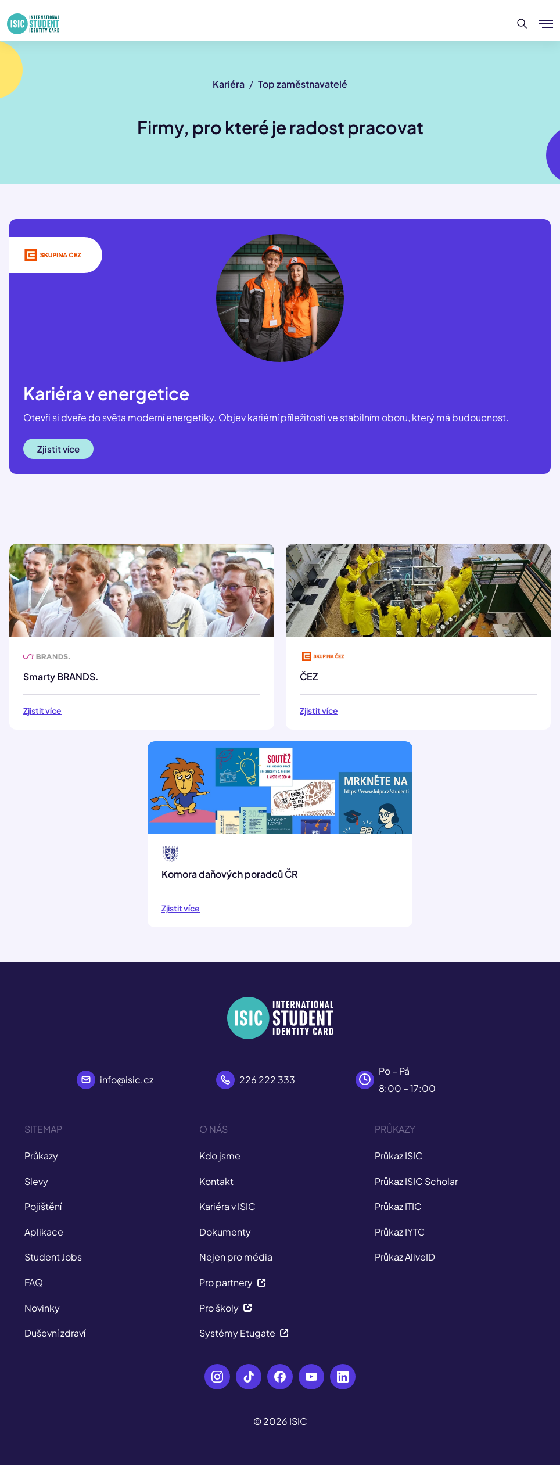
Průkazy (41, 1156)
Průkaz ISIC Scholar (416, 1181)
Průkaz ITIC (398, 1206)
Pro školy (225, 1308)
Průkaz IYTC (400, 1232)
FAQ (33, 1282)
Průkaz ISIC (399, 1156)
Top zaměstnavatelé (302, 84)
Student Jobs (53, 1257)
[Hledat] (522, 24)
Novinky (42, 1308)
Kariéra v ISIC (227, 1206)
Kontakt (216, 1181)
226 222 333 (267, 1079)
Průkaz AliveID (405, 1257)
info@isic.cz (126, 1079)
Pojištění (43, 1206)
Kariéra (229, 84)
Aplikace (43, 1232)
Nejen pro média (235, 1257)
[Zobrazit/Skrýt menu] (546, 24)
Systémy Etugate (244, 1333)
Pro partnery (232, 1282)
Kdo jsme (219, 1156)
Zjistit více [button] (58, 448)
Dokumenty (225, 1232)
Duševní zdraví (54, 1333)
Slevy (36, 1181)
